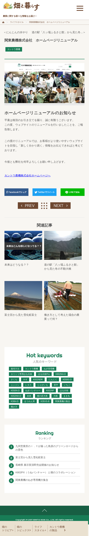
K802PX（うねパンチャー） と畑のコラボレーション (45, 472)
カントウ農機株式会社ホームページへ (27, 175)
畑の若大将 (42, 396)
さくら (14, 379)
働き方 (14, 407)
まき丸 (66, 396)
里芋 (56, 385)
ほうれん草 (29, 401)
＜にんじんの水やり (15, 32)
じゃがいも (42, 385)
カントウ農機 (13, 49)
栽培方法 (15, 368)
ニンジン (15, 385)
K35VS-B (45, 401)
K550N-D (15, 390)
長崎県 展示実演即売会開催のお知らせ (37, 464)
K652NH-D (16, 396)
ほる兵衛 (64, 390)
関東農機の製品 (62, 401)
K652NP (50, 390)
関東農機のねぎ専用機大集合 (31, 479)
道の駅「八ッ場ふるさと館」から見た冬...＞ (59, 32)
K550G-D (67, 379)
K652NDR (38, 379)
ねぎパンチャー (32, 390)
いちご (67, 385)
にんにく (53, 379)
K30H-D (14, 401)
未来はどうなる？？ (16, 264)
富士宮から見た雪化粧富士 (20, 314)
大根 (55, 396)
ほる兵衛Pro (44, 374)
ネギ (25, 379)
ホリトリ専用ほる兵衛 (21, 374)
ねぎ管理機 (49, 368)
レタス (28, 385)
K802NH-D (61, 374)
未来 (29, 396)
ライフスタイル (17, 22)
